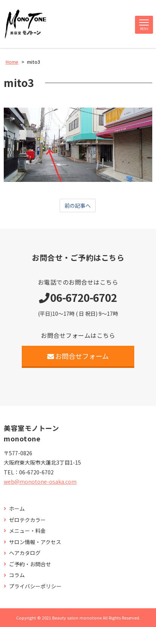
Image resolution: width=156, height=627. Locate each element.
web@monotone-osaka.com (40, 481)
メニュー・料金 (27, 530)
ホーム (17, 508)
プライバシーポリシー (35, 586)
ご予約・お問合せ (30, 564)
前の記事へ (77, 205)
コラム (17, 575)
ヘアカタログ (24, 552)
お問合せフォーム (78, 356)
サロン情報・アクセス (35, 542)
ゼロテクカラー (27, 520)
